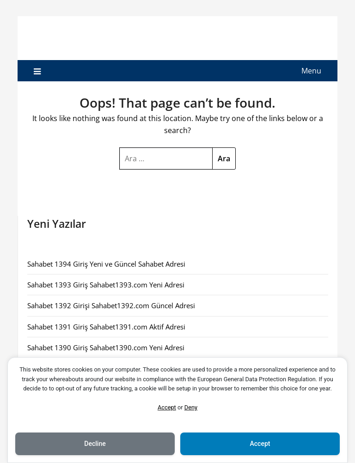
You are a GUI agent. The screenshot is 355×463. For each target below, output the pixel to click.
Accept (167, 407)
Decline (94, 443)
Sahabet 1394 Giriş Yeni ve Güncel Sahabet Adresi (106, 263)
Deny (190, 407)
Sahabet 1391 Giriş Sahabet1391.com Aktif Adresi (106, 326)
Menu (311, 71)
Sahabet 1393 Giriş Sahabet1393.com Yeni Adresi (105, 284)
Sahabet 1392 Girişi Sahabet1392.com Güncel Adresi (111, 305)
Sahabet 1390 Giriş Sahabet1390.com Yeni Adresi (105, 347)
